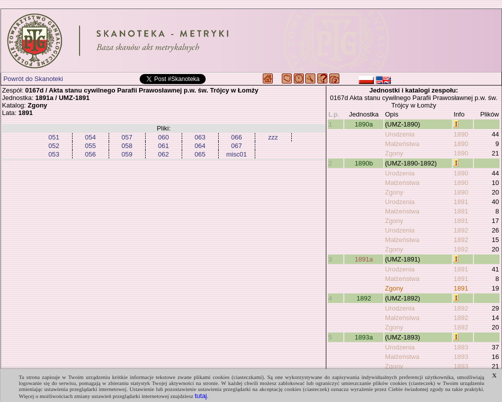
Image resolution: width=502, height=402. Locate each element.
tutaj (201, 396)
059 (127, 154)
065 (200, 154)
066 (236, 137)
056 (90, 154)
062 (163, 154)
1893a (364, 337)
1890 (460, 134)
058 (127, 146)
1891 (460, 202)
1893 (460, 347)
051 (54, 137)
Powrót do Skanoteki (33, 78)
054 (90, 137)
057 (127, 137)
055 (90, 146)
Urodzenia (399, 134)
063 (200, 137)
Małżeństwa (402, 144)
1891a (364, 259)
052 (54, 146)
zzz (273, 137)
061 (163, 146)
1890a (364, 124)
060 (163, 137)
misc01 (236, 154)
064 (200, 146)
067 (236, 146)
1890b (364, 163)
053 (54, 154)
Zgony (394, 153)
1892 (460, 230)
